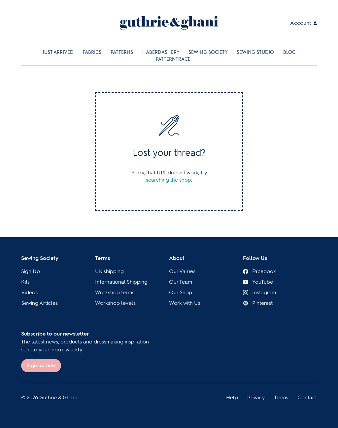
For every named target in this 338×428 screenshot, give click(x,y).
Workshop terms (114, 292)
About (177, 258)
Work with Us (184, 303)
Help (232, 397)
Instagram (259, 292)
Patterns (122, 52)
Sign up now (41, 365)
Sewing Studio (256, 52)
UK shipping (109, 271)
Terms (102, 258)
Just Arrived (59, 52)
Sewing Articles (39, 303)
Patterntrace (173, 59)
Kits (25, 282)
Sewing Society (208, 52)
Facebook (259, 271)
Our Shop (180, 292)
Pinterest (258, 303)
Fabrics (93, 52)
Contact (307, 397)
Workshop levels (115, 303)
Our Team (180, 282)
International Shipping (121, 282)
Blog (289, 52)
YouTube (258, 282)
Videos (29, 292)
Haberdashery (161, 52)
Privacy (256, 397)
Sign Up (30, 271)
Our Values (182, 271)
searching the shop (168, 180)
